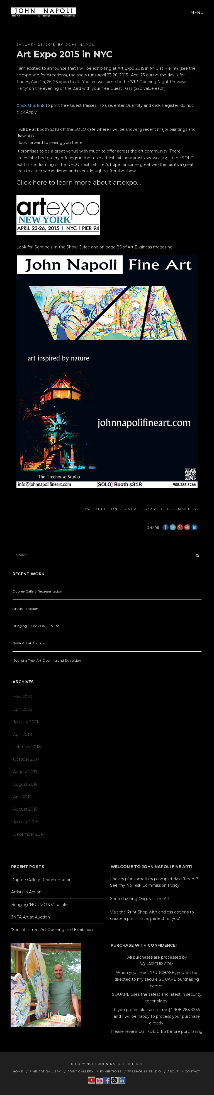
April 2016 (22, 796)
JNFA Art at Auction (29, 643)
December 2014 (29, 834)
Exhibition (105, 509)
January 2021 (25, 721)
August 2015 (25, 809)
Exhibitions (110, 1071)
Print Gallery (80, 1071)
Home (18, 1071)
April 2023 (22, 709)
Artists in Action (25, 608)
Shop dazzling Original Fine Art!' (140, 898)
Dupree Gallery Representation (37, 591)
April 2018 (22, 734)
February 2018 (27, 746)
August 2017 (25, 771)
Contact (192, 1071)
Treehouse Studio (144, 1071)
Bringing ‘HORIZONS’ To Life (36, 626)
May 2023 (22, 696)
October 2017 (26, 759)
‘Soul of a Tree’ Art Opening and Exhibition (47, 660)
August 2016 (25, 784)
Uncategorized (144, 509)
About (173, 1071)
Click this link (30, 105)
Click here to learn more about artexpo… (78, 182)
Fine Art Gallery (45, 1071)
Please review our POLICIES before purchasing (157, 1031)
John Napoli (81, 44)
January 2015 (25, 821)
